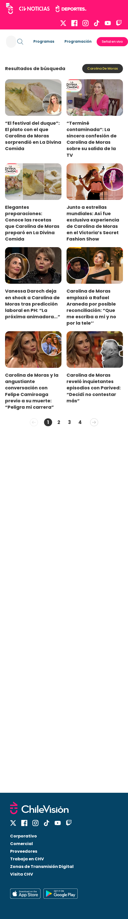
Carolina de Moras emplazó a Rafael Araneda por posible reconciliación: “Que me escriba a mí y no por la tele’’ (91, 307)
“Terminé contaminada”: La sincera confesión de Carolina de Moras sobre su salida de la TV (92, 139)
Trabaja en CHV (27, 859)
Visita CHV (21, 874)
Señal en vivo (112, 41)
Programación (78, 41)
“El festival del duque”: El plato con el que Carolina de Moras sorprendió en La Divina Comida (33, 136)
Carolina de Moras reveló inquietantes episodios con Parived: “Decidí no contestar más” (94, 388)
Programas (43, 41)
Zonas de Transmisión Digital (42, 866)
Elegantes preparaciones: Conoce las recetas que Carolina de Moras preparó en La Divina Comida (32, 223)
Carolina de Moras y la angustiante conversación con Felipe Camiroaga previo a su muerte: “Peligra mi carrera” (31, 391)
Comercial (21, 844)
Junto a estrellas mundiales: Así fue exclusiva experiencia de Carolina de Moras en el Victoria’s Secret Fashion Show (93, 223)
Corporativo (23, 836)
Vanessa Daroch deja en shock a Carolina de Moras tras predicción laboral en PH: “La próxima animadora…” (32, 304)
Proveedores (23, 851)
